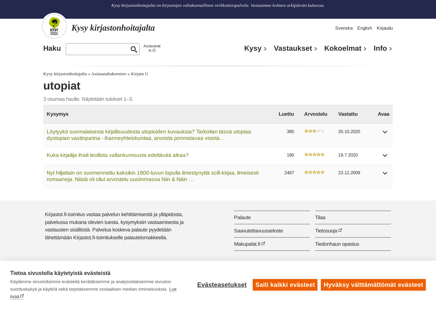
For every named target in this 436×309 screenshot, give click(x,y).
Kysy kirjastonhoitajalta (65, 73)
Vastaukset (293, 48)
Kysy (253, 48)
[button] (385, 134)
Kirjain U (140, 73)
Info (380, 48)
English (364, 28)
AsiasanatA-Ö (151, 48)
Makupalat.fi (247, 244)
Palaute (242, 217)
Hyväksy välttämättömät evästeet (373, 284)
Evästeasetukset (222, 284)
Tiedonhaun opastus (337, 244)
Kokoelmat (342, 48)
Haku (52, 48)
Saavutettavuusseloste (258, 230)
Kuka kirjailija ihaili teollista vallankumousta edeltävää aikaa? (118, 155)
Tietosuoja (326, 230)
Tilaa (320, 217)
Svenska (344, 28)
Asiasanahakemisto (108, 73)
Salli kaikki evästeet (285, 284)
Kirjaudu (385, 28)
